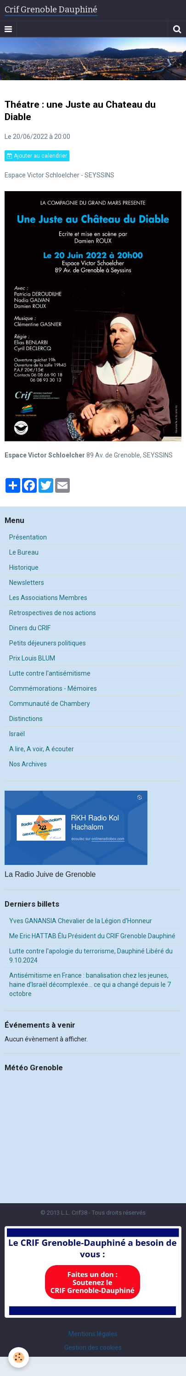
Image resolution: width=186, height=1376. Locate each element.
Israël (17, 734)
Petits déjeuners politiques (47, 643)
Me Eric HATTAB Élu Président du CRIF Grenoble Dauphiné (92, 936)
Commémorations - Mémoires (53, 688)
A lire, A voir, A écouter (41, 749)
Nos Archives (28, 764)
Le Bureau (24, 552)
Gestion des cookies (93, 1347)
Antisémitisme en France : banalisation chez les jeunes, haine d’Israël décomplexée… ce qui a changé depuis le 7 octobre (90, 984)
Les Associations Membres (48, 597)
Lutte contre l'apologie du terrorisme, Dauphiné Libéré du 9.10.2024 (91, 955)
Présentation (28, 537)
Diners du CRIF (30, 628)
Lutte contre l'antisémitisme (49, 673)
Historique (24, 567)
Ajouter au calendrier (37, 156)
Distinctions (26, 718)
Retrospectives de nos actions (52, 612)
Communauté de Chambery (49, 703)
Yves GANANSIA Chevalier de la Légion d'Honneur (80, 921)
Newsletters (26, 582)
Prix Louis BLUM (32, 658)
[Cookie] (18, 1357)
